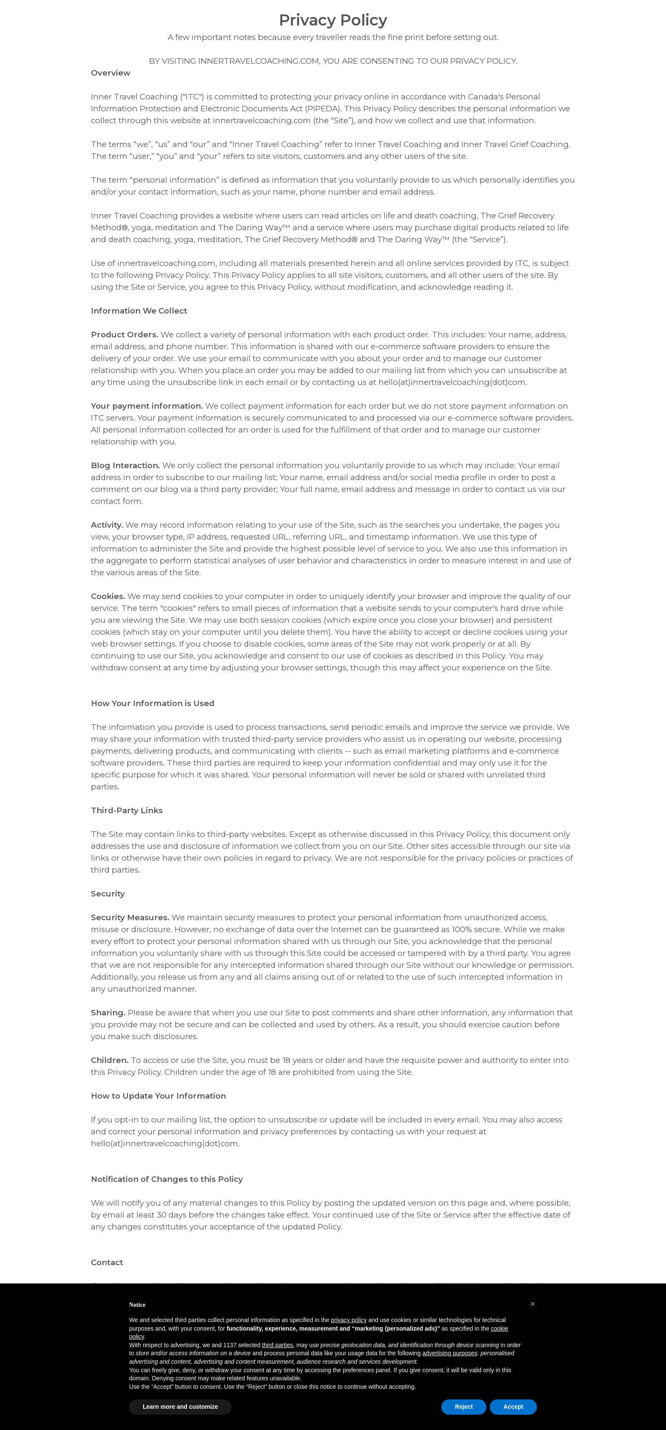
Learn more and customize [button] (180, 1406)
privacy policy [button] (349, 1320)
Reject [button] (464, 1406)
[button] (532, 1304)
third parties (277, 1345)
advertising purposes (449, 1353)
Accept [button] (513, 1406)
